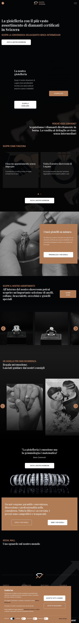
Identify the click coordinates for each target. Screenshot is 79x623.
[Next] (75, 328)
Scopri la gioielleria (25, 105)
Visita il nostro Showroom (16, 42)
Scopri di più (58, 93)
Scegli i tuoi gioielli (22, 522)
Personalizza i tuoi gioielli (58, 255)
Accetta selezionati (54, 606)
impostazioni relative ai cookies (32, 609)
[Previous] (3, 328)
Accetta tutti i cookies (54, 598)
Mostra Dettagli (63, 618)
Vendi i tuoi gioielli (57, 522)
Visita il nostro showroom (39, 200)
